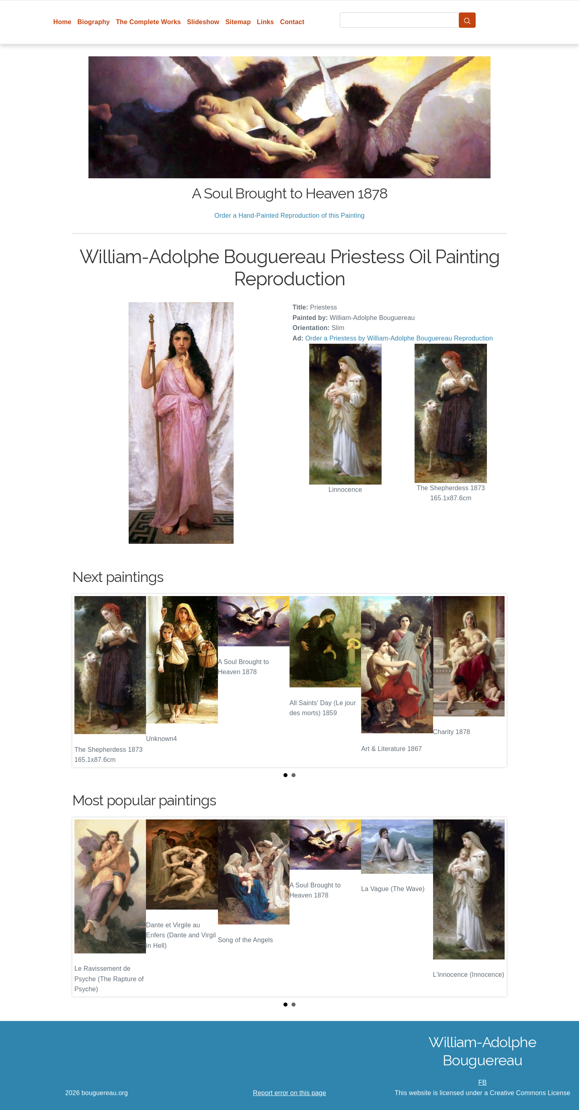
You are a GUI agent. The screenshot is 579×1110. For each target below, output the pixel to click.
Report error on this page (289, 1092)
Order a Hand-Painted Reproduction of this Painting (289, 215)
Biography (94, 22)
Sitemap (237, 22)
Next (494, 680)
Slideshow (203, 22)
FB (482, 1082)
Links (265, 22)
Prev (84, 680)
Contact (292, 22)
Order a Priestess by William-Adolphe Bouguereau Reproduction (399, 338)
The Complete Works (148, 22)
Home (62, 22)
